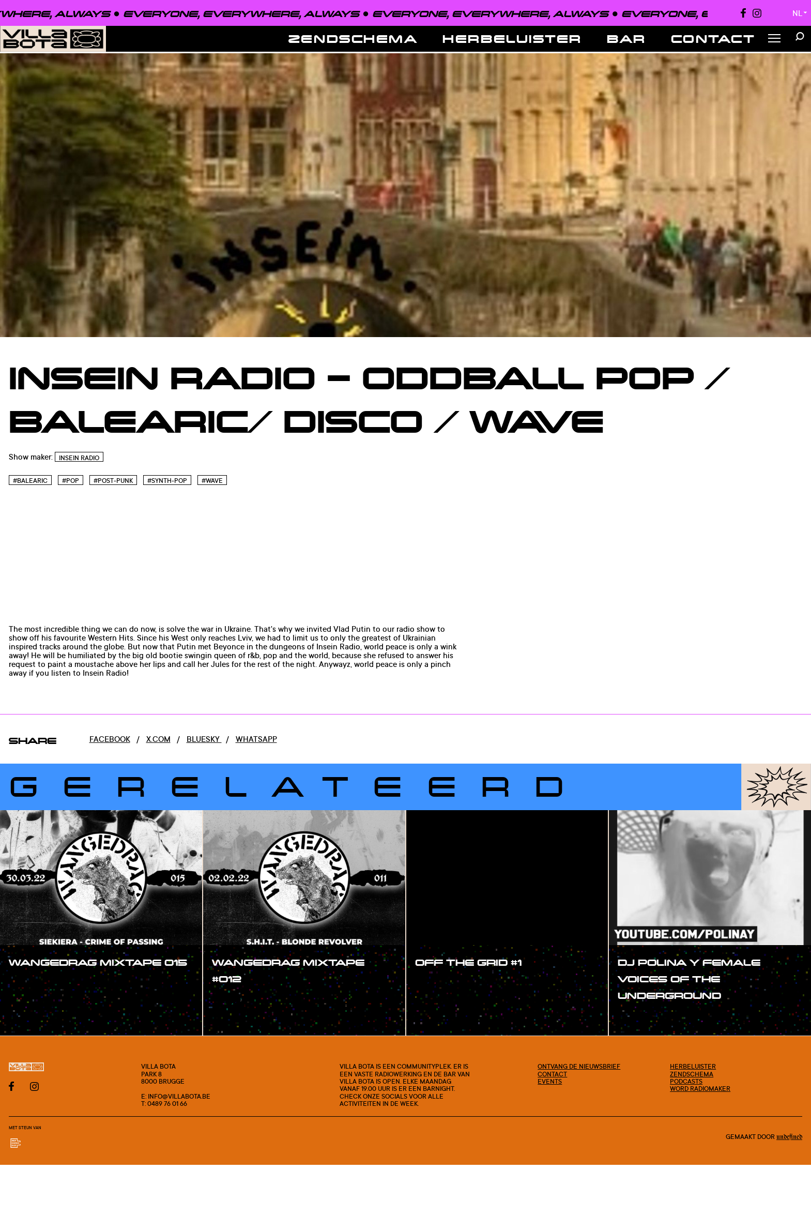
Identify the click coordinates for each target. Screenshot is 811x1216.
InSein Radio (79, 457)
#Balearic (30, 480)
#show (33, 984)
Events (550, 1081)
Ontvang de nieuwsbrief (579, 1066)
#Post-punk (113, 480)
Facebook (109, 739)
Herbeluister (512, 39)
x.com (158, 739)
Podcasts (686, 1081)
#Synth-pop (167, 480)
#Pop (70, 480)
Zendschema (353, 39)
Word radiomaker (700, 1088)
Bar (626, 39)
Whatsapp (256, 739)
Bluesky (204, 739)
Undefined (789, 1137)
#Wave (212, 480)
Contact (713, 39)
